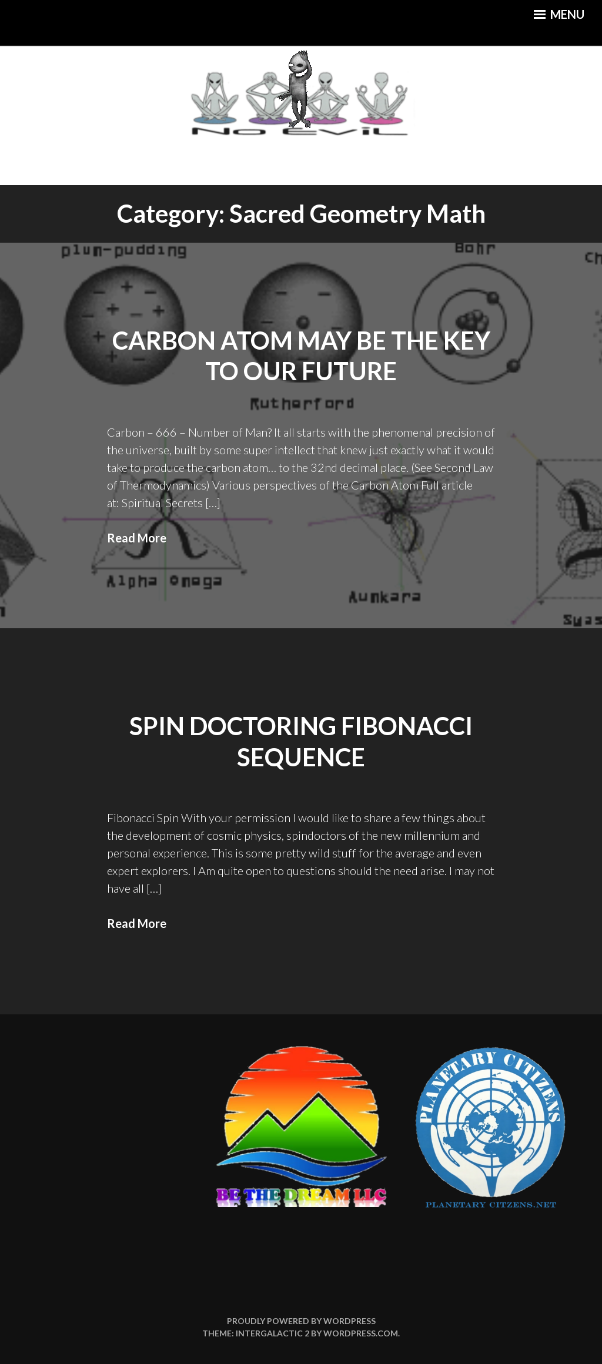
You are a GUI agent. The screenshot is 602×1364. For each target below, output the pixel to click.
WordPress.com (360, 1333)
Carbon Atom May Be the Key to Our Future (301, 356)
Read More (136, 538)
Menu (559, 14)
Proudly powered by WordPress (301, 1321)
